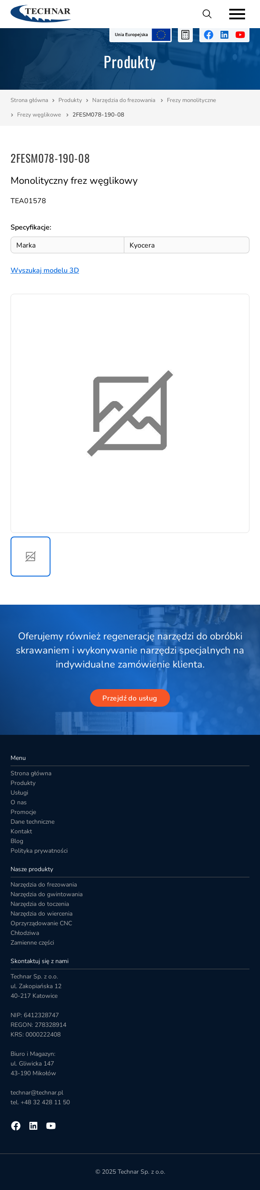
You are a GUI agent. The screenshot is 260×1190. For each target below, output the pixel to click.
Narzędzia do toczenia (40, 904)
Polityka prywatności (39, 851)
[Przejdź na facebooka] (209, 34)
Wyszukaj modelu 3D (45, 270)
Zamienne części (32, 942)
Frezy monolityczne (192, 100)
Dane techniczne (32, 822)
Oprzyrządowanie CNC (41, 923)
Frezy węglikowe (39, 115)
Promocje (23, 812)
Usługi (19, 792)
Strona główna (29, 100)
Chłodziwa (25, 933)
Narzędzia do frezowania (124, 100)
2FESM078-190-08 (98, 115)
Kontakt (21, 831)
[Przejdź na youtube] (240, 34)
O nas (19, 802)
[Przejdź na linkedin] (224, 34)
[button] (31, 557)
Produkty (70, 100)
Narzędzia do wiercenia (41, 913)
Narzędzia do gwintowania (47, 894)
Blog (17, 841)
